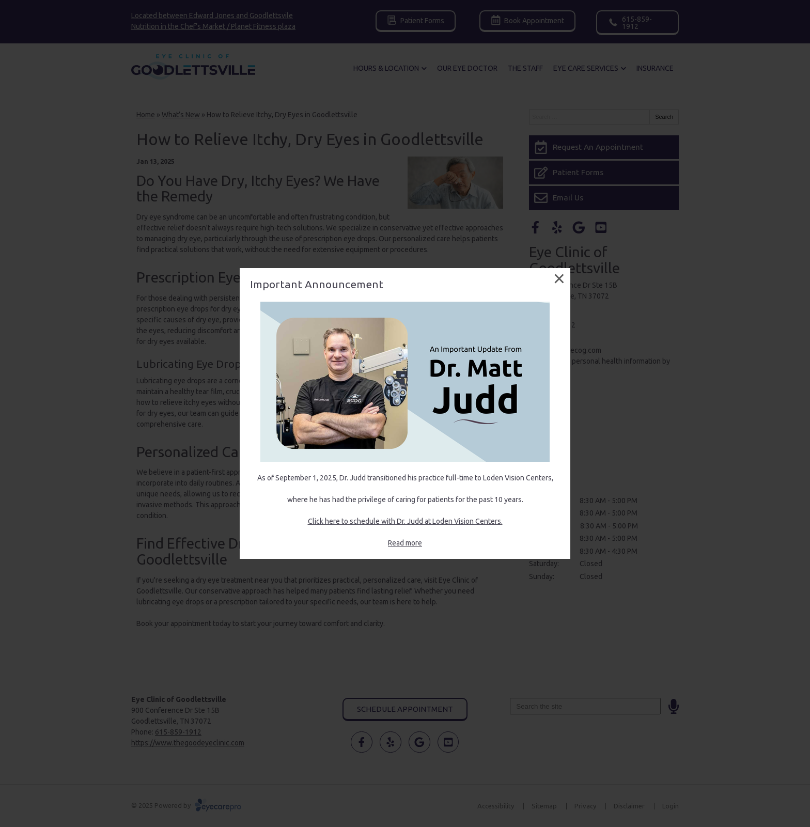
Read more (405, 543)
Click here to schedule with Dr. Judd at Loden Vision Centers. (405, 521)
